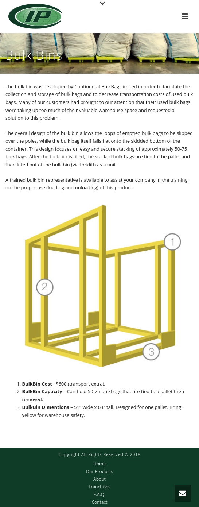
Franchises (99, 487)
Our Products (99, 472)
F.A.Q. (100, 495)
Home (99, 464)
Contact (99, 502)
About (99, 479)
